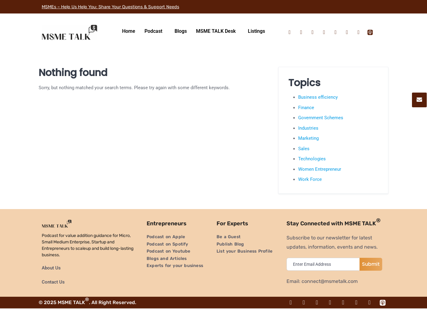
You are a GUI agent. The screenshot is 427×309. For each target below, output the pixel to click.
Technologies (312, 159)
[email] (325, 264)
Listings (256, 31)
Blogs (181, 31)
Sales (304, 148)
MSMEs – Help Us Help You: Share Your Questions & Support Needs (118, 7)
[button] (155, 31)
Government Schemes (320, 117)
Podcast (153, 31)
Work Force (310, 179)
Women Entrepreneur (319, 169)
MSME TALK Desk (216, 31)
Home (128, 31)
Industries (308, 128)
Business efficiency (318, 97)
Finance (306, 107)
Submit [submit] (371, 264)
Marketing (308, 138)
